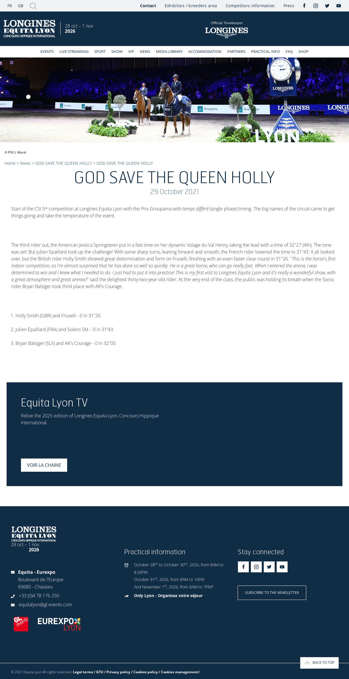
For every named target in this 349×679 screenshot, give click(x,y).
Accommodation (205, 51)
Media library (169, 51)
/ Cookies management (178, 672)
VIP (131, 51)
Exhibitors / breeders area (191, 5)
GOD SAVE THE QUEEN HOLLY (63, 163)
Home (9, 163)
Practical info (265, 51)
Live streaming (73, 51)
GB (20, 5)
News (145, 51)
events (47, 51)
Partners (236, 51)
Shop (303, 51)
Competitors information (250, 5)
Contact (148, 5)
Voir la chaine (44, 465)
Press (289, 5)
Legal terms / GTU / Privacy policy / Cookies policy (115, 672)
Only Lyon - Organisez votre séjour (168, 595)
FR (9, 5)
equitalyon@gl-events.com (45, 604)
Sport (100, 51)
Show (117, 51)
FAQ (289, 51)
